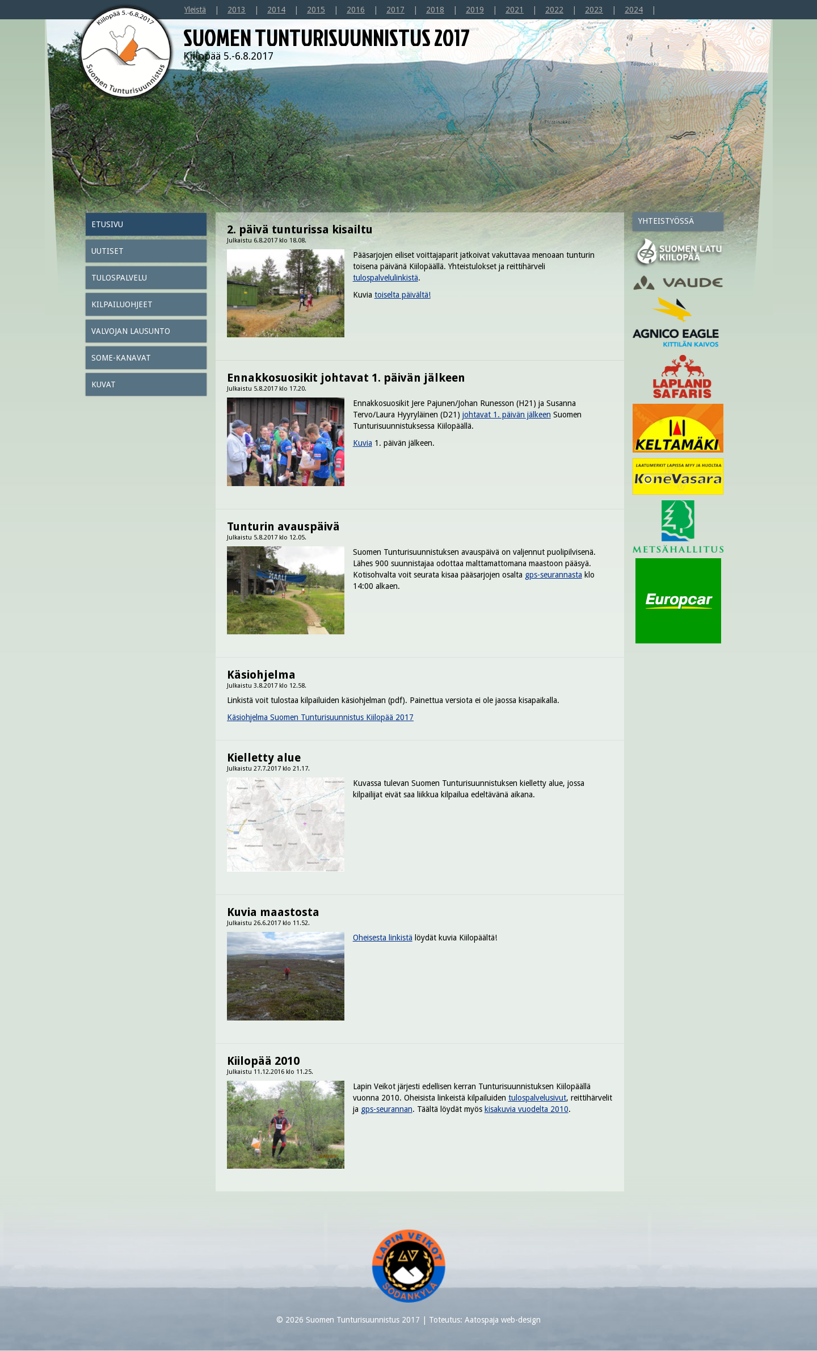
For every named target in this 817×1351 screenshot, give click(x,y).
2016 (356, 9)
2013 (237, 9)
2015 (316, 9)
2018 (435, 9)
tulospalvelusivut (537, 1097)
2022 (554, 9)
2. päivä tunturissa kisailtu (300, 229)
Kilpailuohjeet (122, 304)
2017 (395, 9)
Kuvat (103, 384)
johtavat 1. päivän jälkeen (506, 414)
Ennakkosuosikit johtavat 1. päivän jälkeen (346, 377)
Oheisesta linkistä (382, 937)
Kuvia (362, 442)
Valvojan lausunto (130, 331)
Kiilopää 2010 (263, 1061)
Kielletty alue (264, 757)
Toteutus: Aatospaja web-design (485, 1319)
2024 (634, 9)
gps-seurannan (386, 1109)
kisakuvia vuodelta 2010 (526, 1109)
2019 (475, 9)
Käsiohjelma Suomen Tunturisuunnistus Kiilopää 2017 (320, 717)
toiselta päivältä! (402, 294)
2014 (276, 9)
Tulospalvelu (119, 277)
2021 (515, 9)
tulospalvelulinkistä (385, 277)
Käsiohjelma (261, 674)
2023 (594, 9)
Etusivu (107, 224)
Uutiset (107, 251)
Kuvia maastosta (273, 912)
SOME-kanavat (121, 357)
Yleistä (195, 9)
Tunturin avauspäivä (283, 526)
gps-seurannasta (553, 574)
